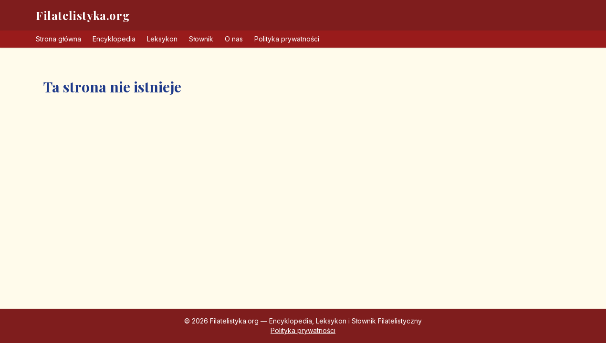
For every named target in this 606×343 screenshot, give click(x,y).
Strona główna (58, 39)
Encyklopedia (114, 39)
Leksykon (162, 39)
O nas (234, 39)
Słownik (201, 39)
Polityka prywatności (286, 39)
